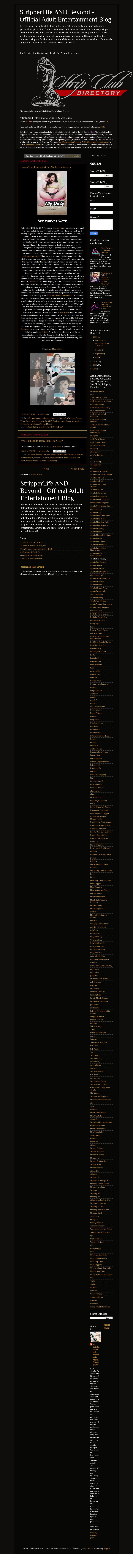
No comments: (44, 414)
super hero (94, 1216)
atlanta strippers (26, 458)
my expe (93, 920)
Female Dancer (96, 755)
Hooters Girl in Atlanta (99, 810)
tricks (92, 1245)
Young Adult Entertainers (100, 1307)
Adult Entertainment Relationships (98, 431)
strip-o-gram (95, 1135)
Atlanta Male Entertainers (100, 516)
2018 (95, 369)
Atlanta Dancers (96, 490)
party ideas (94, 969)
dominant (94, 716)
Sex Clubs (94, 1055)
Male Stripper (95, 884)
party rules (94, 972)
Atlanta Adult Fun (97, 478)
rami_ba (90, 1549)
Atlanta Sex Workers (67, 418)
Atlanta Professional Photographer (98, 549)
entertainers (95, 729)
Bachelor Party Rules (98, 617)
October (98, 350)
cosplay (93, 687)
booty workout (96, 665)
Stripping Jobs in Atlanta (99, 1210)
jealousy (93, 861)
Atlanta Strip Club (97, 569)
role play (93, 1023)
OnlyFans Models (97, 946)
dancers (93, 703)
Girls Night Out (96, 784)
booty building (95, 661)
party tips (94, 976)
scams (93, 1036)
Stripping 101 (95, 1194)
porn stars (94, 985)
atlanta (93, 468)
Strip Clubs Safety (97, 1132)
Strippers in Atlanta (97, 1187)
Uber (92, 1252)
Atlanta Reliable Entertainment (96, 554)
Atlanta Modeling (97, 529)
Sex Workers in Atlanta (29, 424)
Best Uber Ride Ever (98, 645)
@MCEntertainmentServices (69, 142)
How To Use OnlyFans (99, 838)
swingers (94, 1219)
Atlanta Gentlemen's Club (100, 506)
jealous (93, 858)
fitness (93, 778)
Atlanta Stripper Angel (98, 588)
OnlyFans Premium (97, 950)
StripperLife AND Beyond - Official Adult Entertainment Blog (65, 15)
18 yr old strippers (97, 391)
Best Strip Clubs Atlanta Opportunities (99, 637)
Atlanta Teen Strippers (99, 601)
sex (91, 1052)
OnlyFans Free (96, 940)
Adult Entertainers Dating (100, 408)
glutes (92, 794)
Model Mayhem (96, 909)
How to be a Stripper (98, 829)
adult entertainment (34, 418)
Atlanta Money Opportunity (101, 535)
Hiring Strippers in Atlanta (100, 807)
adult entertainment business (59, 295)
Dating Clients (95, 710)
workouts (94, 1304)
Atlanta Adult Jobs (97, 481)
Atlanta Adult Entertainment (101, 475)
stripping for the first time (100, 1200)
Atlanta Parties (96, 538)
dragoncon (94, 720)
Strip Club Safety (96, 1116)
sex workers (77, 421)
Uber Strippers (96, 1265)
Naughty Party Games (99, 924)
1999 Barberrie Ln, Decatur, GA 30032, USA (45, 427)
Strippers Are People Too (100, 1181)
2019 (95, 365)
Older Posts (77, 468)
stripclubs (94, 1142)
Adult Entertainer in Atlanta (100, 401)
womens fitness (96, 1297)
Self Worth (94, 1049)
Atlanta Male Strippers (99, 525)
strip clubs (94, 1119)
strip (92, 1106)
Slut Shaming (52, 461)
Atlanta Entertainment (98, 496)
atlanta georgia (96, 509)
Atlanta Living (95, 512)
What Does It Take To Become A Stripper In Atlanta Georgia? (106, 278)
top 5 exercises (96, 1239)
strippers (93, 1174)
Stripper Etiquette (97, 1151)
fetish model (95, 765)
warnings (94, 1287)
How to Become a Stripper (100, 832)
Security (93, 1039)
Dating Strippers (96, 713)
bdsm (92, 627)
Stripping (93, 1190)
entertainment (95, 733)
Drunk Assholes (96, 723)
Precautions (95, 988)
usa (91, 1278)
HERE (106, 122)
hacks (92, 804)
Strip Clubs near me (98, 1129)
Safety (92, 1029)
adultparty (94, 449)
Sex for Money (32, 461)
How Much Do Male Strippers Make (98, 818)
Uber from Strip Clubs (98, 1255)
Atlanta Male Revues (98, 519)
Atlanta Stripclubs (97, 582)
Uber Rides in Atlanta (98, 1258)
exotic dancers (96, 749)
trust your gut (95, 1249)
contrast (93, 678)
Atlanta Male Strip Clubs (99, 522)
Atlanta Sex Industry (50, 418)
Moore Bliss (57, 349)
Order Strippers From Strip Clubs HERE (36, 549)
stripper (93, 1145)
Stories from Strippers (99, 1096)
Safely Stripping (96, 1026)
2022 (95, 337)
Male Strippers (96, 887)
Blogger (107, 1549)
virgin (92, 1281)
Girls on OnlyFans (97, 788)
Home (45, 468)
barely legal (94, 624)
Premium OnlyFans (97, 992)
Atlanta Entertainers (98, 493)
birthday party (95, 648)
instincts (93, 851)
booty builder (95, 658)
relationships (95, 1008)
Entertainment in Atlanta (99, 736)
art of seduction (96, 455)
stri (91, 1103)
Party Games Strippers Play (101, 966)
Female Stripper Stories (99, 762)
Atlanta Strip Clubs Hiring (100, 578)
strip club (93, 1109)
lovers (92, 877)
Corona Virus (95, 681)
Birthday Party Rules (98, 652)
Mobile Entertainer (97, 897)
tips (91, 1236)
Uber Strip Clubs (96, 1262)
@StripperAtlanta (32, 145)
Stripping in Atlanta (97, 1206)
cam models (95, 671)
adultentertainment (97, 445)
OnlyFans (94, 930)
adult (92, 395)
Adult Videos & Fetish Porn (31, 552)
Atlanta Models (96, 532)
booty (92, 655)
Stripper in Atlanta (97, 1155)
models (93, 912)
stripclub (93, 1138)
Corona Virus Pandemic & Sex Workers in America (45, 167)
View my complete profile (94, 1535)
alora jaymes (95, 452)
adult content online (31, 256)
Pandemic (57, 421)
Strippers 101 (95, 1177)
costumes (94, 694)
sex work (33, 281)
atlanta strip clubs (97, 575)
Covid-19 (48, 421)
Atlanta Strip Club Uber (99, 572)
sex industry (66, 421)
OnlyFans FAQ (96, 937)
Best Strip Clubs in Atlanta (100, 642)
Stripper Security (96, 1168)
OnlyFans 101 (95, 933)
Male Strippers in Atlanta (100, 890)
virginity (93, 1284)
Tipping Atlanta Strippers (100, 1232)
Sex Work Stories (97, 1072)
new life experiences (98, 927)
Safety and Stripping (98, 1033)
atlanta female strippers (99, 503)
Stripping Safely (96, 1213)
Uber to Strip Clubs (97, 1271)
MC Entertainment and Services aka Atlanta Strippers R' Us (96, 1354)
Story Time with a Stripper (100, 1100)
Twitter (45, 332)
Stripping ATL (95, 1197)
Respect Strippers (97, 1016)
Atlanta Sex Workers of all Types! (33, 546)
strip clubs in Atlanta (98, 1125)
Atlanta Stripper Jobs (98, 591)
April (97, 357)
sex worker (61, 228)
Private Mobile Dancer (99, 998)
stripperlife (94, 1171)
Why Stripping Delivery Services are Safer (106, 305)
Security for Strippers (98, 1042)
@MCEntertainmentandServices (96, 142)
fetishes (93, 771)
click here (57, 446)
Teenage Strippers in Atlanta (101, 1229)
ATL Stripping (95, 465)
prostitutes (94, 1005)
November (99, 340)
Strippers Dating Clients (99, 1184)
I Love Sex (45, 458)
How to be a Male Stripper (100, 825)
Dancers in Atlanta (97, 707)
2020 (95, 362)
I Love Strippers (96, 845)
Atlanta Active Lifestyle (99, 471)
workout (93, 1300)
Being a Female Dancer (99, 630)
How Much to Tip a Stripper (101, 822)
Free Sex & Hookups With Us (31, 559)
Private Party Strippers (99, 1001)
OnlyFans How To (97, 943)
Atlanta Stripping (96, 598)
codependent (95, 674)
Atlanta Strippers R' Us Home (31, 542)
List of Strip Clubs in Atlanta (101, 871)
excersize (94, 746)
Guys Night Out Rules (98, 801)
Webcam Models (45, 424)
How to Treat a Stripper (99, 835)
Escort (93, 739)
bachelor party (96, 611)
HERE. (102, 127)
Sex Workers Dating (98, 1081)
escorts (37, 458)
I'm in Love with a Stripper (100, 848)
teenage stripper (96, 1223)
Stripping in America (98, 1203)
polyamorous (95, 982)
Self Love (72, 458)
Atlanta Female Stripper (99, 499)
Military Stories (96, 893)
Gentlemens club (96, 781)
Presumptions (95, 995)
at (91, 458)
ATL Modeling (95, 462)
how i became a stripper (99, 813)
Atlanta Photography (98, 545)
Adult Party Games (97, 439)
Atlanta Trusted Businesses (101, 604)
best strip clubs (96, 633)
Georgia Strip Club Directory (31, 555)
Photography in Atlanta (99, 979)
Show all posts (72, 156)
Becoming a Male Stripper (32, 567)
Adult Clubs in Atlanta (98, 398)
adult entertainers (97, 404)
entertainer (94, 726)
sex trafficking (95, 1065)
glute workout (95, 791)
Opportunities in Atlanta (99, 959)
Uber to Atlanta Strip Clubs (100, 1268)
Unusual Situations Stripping (101, 1275)
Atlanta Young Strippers (99, 607)
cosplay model (96, 691)
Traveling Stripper (97, 1242)
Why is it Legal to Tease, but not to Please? (41, 441)
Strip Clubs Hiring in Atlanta (101, 1122)
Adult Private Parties (98, 442)
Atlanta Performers (97, 542)
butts (92, 668)
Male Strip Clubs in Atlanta (100, 880)
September (99, 354)
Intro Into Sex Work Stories (100, 855)
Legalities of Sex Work (59, 458)
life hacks (94, 867)
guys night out (96, 797)
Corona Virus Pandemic (35, 421)
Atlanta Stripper (96, 585)
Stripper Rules (95, 1164)
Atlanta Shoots (96, 565)
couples (93, 697)
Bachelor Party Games (99, 614)
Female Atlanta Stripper (99, 752)
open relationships (97, 956)
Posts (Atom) (36, 474)
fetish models (95, 768)
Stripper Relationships (98, 1161)
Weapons (94, 1291)
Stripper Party (95, 1158)
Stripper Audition (96, 1148)
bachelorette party (97, 620)
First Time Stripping (98, 775)
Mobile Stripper (96, 905)
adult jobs (46, 455)
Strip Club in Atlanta (98, 1113)
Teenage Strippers (97, 1226)
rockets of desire (97, 1020)
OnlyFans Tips (96, 953)
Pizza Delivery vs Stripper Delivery (107, 250)
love (92, 874)
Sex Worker (94, 1075)
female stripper (96, 758)
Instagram (25, 329)
